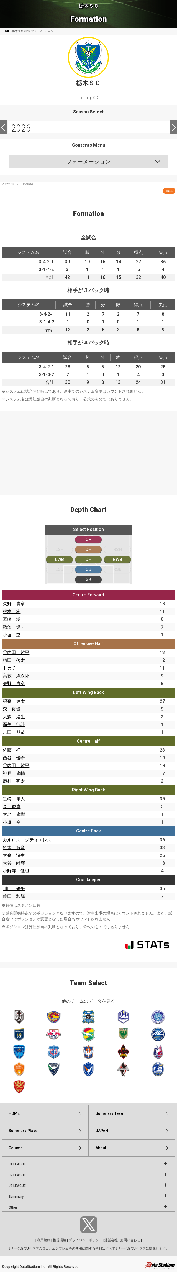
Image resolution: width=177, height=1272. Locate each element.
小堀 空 (11, 634)
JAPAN (102, 1130)
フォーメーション (88, 161)
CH (88, 559)
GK (88, 579)
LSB (59, 569)
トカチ (9, 668)
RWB (117, 559)
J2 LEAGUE (17, 1175)
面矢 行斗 (14, 724)
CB (88, 569)
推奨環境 (59, 1240)
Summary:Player (24, 1130)
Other (13, 1207)
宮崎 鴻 (11, 619)
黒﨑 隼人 (14, 798)
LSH (59, 549)
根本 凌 (11, 611)
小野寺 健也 (16, 870)
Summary (16, 1197)
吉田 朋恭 (14, 732)
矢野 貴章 (14, 603)
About (101, 1148)
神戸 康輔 (14, 773)
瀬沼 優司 (14, 627)
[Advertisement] (88, 449)
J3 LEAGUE (17, 1186)
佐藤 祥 (11, 750)
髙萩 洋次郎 (16, 675)
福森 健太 (14, 701)
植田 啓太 (14, 660)
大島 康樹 (14, 814)
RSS (169, 191)
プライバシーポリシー (85, 1240)
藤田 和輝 (14, 896)
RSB (117, 569)
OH (88, 549)
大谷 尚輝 (14, 863)
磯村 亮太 (14, 781)
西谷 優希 (14, 757)
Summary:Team (110, 1113)
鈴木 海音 (14, 847)
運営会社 (111, 1240)
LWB (59, 559)
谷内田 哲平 (16, 652)
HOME (6, 31)
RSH (117, 549)
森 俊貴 (11, 709)
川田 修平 (14, 888)
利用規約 (43, 1240)
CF (88, 539)
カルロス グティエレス (27, 839)
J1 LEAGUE (17, 1164)
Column (16, 1148)
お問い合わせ (130, 1240)
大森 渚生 (14, 716)
